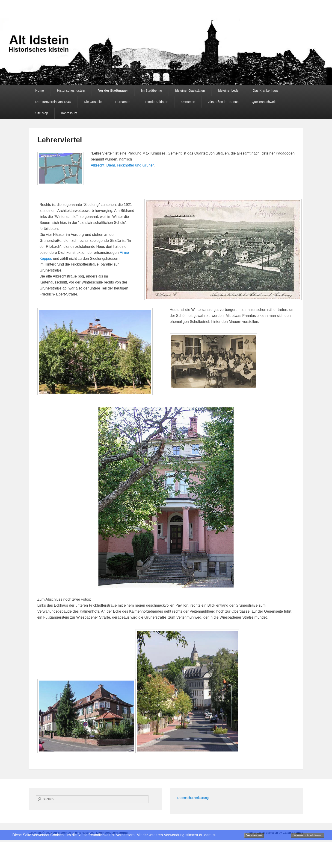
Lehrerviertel (59, 140)
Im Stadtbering (151, 90)
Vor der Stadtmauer (113, 90)
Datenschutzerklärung (193, 798)
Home (39, 90)
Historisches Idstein (71, 90)
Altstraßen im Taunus (223, 102)
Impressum (69, 113)
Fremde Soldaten (155, 102)
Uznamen (188, 102)
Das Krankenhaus (265, 90)
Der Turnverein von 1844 (53, 102)
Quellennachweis (264, 102)
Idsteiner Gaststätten (190, 90)
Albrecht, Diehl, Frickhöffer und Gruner (122, 165)
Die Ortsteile (93, 102)
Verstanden (254, 835)
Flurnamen (122, 102)
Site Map (41, 113)
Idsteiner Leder (229, 90)
